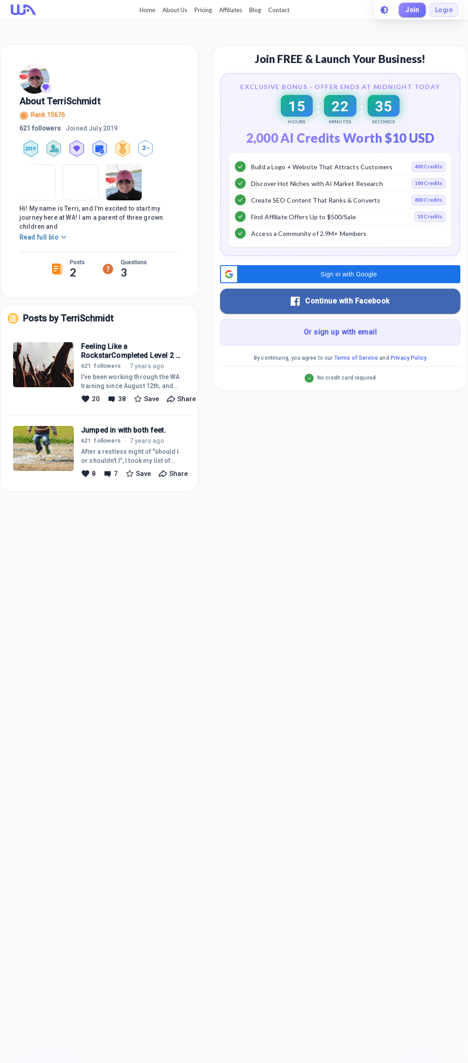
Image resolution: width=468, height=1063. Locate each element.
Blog (255, 10)
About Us (174, 10)
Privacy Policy (409, 380)
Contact (278, 10)
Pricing (203, 10)
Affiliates (230, 10)
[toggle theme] (384, 10)
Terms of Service (356, 380)
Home (147, 10)
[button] (340, 297)
